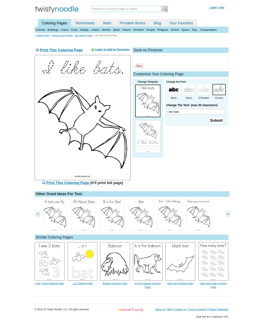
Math (107, 23)
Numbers (138, 29)
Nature (127, 29)
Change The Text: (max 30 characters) (192, 105)
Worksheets (85, 23)
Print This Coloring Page (61, 50)
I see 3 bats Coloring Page (49, 283)
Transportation (208, 29)
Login (213, 7)
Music (116, 29)
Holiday (84, 29)
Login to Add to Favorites (112, 49)
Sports (185, 29)
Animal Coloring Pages (62, 35)
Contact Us (180, 309)
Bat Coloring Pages (83, 35)
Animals (40, 29)
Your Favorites (181, 23)
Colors (65, 29)
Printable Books (132, 23)
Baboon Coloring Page (115, 283)
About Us (160, 309)
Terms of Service (197, 309)
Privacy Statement (218, 309)
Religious (162, 29)
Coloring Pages (54, 23)
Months (106, 29)
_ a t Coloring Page (82, 283)
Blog (157, 23)
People (150, 29)
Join (221, 7)
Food (74, 29)
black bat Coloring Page (180, 283)
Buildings (53, 29)
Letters (95, 29)
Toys (194, 29)
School (175, 29)
